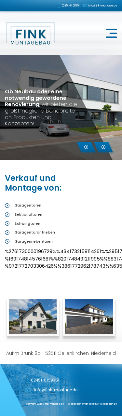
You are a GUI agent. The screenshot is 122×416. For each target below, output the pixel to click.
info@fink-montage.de (102, 5)
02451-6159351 (71, 5)
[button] (86, 147)
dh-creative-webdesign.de (101, 403)
